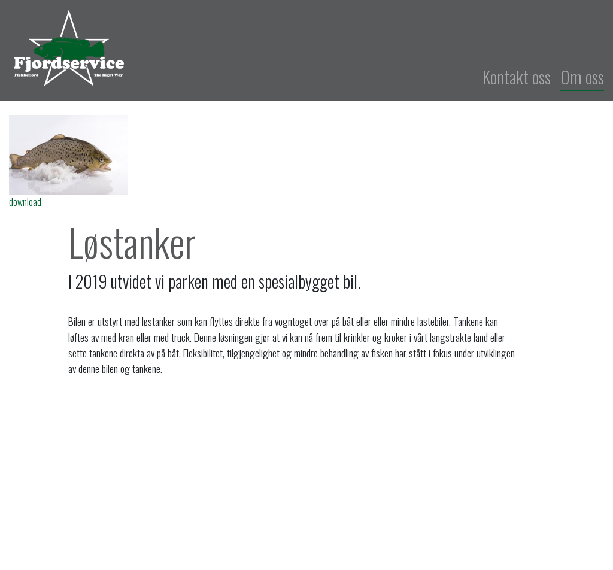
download (25, 202)
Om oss (582, 77)
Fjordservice (222, 48)
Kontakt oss (516, 77)
